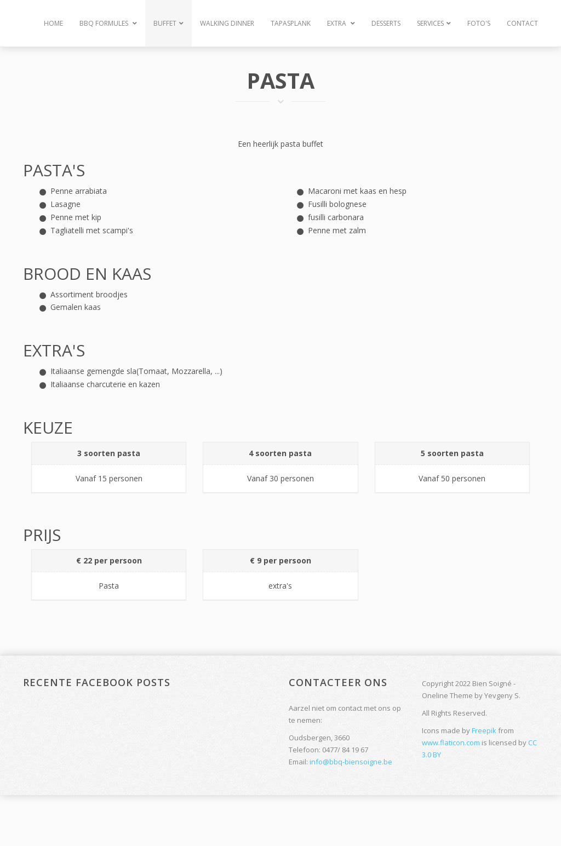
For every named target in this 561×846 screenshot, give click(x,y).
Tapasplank (291, 23)
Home (53, 23)
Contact (522, 23)
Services (434, 23)
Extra (341, 23)
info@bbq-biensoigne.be (351, 762)
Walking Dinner (227, 23)
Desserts (385, 23)
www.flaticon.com (451, 742)
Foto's (478, 23)
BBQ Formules (108, 23)
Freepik (484, 730)
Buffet (168, 23)
